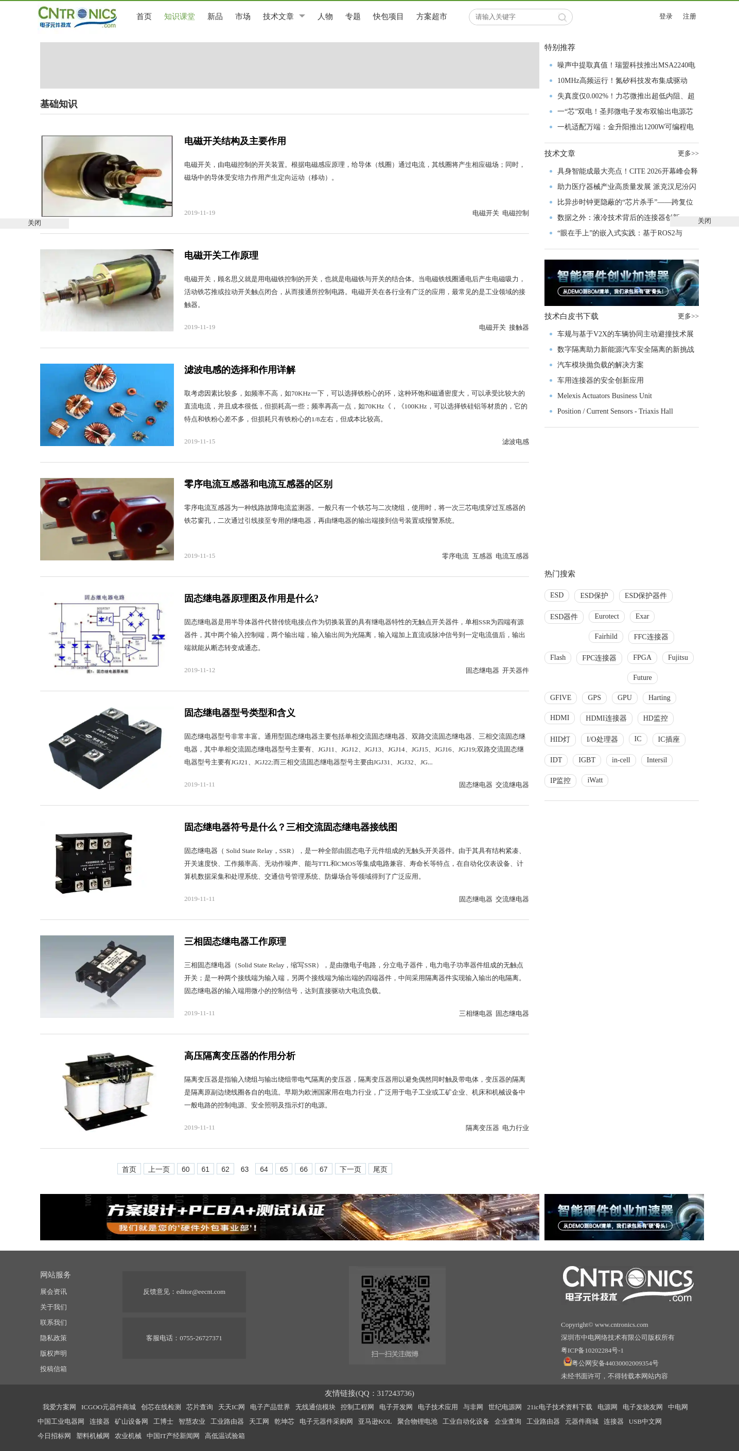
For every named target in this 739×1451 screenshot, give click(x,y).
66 (304, 1169)
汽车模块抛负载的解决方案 (600, 365)
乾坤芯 (284, 1421)
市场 (243, 16)
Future (642, 677)
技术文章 (278, 16)
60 (186, 1169)
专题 (353, 16)
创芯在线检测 (161, 1407)
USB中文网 (645, 1421)
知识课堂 (179, 16)
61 (206, 1169)
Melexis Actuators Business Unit (604, 396)
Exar (642, 616)
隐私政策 (53, 1338)
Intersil (657, 760)
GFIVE (560, 698)
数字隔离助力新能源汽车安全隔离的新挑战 (625, 349)
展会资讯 (53, 1291)
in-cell (621, 760)
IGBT (586, 760)
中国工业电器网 (61, 1421)
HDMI (559, 718)
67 (324, 1169)
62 (225, 1169)
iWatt (595, 780)
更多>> (688, 316)
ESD (557, 595)
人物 (325, 16)
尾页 (380, 1169)
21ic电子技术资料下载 (559, 1407)
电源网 (607, 1407)
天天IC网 (231, 1407)
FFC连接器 (651, 637)
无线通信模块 (315, 1407)
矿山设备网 (131, 1421)
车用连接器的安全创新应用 (600, 380)
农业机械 (128, 1436)
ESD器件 (564, 617)
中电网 (678, 1407)
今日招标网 (54, 1436)
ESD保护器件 (646, 596)
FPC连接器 (599, 658)
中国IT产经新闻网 (173, 1436)
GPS (594, 698)
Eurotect (606, 616)
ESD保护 (594, 596)
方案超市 (431, 16)
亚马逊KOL (375, 1421)
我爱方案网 (59, 1407)
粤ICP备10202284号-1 (592, 1350)
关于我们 (53, 1307)
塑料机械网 (93, 1436)
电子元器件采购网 (326, 1421)
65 (284, 1169)
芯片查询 (199, 1407)
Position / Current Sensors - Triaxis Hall (615, 411)
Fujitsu (678, 657)
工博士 (163, 1421)
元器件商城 (582, 1421)
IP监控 (560, 780)
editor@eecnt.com (201, 1291)
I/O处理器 (602, 739)
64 (264, 1169)
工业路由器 (227, 1421)
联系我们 (53, 1322)
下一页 (350, 1169)
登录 (666, 16)
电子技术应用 (438, 1407)
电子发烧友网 (643, 1407)
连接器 (100, 1421)
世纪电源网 (505, 1407)
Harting (659, 698)
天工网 (259, 1421)
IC (638, 739)
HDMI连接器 (606, 718)
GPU (625, 698)
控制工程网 (357, 1407)
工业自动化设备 (466, 1421)
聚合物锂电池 (417, 1421)
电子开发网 (396, 1407)
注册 (689, 16)
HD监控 (655, 718)
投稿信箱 (53, 1369)
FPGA (642, 657)
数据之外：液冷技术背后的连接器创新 (618, 217)
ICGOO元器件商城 (108, 1407)
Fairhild (605, 636)
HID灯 (560, 739)
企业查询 (508, 1421)
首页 (144, 16)
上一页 (159, 1169)
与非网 (473, 1407)
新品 (215, 16)
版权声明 (53, 1353)
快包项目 (388, 16)
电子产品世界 (270, 1407)
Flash (558, 657)
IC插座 (669, 739)
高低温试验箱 (225, 1436)
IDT (556, 760)
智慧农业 (192, 1421)
